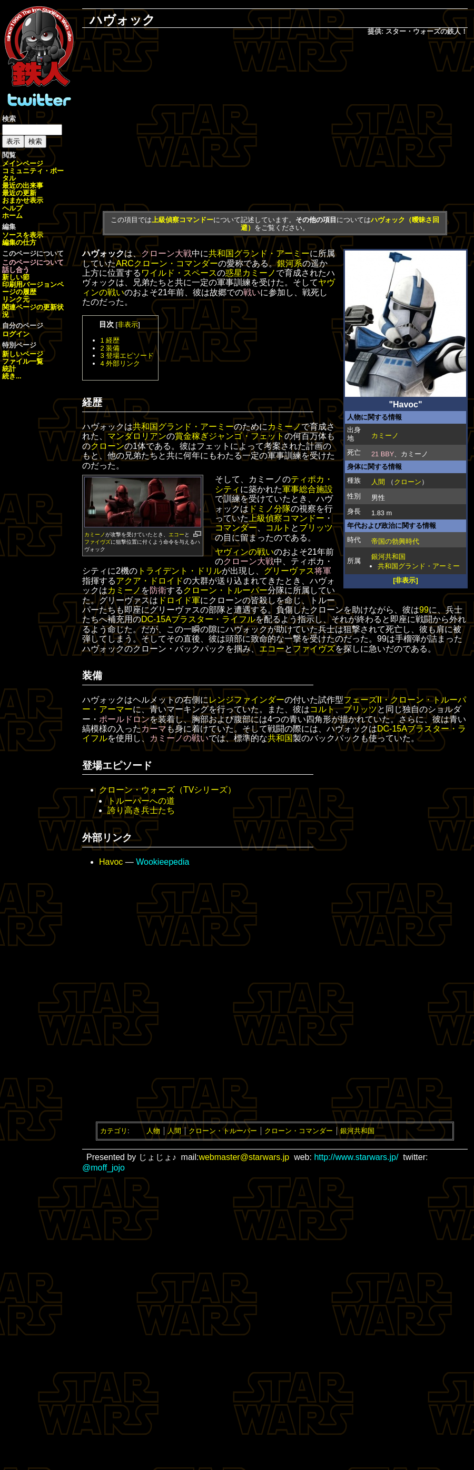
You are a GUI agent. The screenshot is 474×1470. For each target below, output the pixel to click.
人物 (153, 1131)
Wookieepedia (162, 861)
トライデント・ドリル (179, 570)
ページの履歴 (33, 288)
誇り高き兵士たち (141, 810)
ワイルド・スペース (179, 272)
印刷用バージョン (29, 284)
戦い (251, 292)
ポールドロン (124, 719)
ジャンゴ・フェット (246, 436)
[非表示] (405, 580)
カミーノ (385, 435)
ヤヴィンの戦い (244, 551)
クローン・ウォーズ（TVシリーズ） (167, 789)
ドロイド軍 (179, 600)
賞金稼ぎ (192, 436)
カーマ (153, 728)
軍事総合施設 (307, 489)
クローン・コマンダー (176, 263)
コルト (278, 527)
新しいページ (22, 354)
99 (424, 609)
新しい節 (15, 277)
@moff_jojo (103, 1167)
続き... (12, 376)
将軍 (322, 570)
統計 (9, 369)
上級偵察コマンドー (182, 220)
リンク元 (15, 299)
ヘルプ (12, 208)
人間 (378, 482)
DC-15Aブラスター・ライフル (198, 619)
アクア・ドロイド (149, 580)
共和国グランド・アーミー (419, 566)
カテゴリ (113, 1131)
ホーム (12, 215)
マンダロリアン (136, 436)
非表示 (127, 324)
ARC (125, 263)
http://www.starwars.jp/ (356, 1157)
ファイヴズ (97, 542)
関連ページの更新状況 (33, 310)
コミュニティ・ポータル (33, 174)
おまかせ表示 (22, 200)
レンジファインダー (246, 699)
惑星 (233, 272)
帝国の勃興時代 (395, 541)
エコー (176, 534)
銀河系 (289, 263)
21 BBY (382, 454)
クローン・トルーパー (225, 590)
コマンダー (236, 527)
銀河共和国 (388, 557)
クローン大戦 (166, 253)
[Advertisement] (274, 121)
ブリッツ (316, 527)
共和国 (280, 738)
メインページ (22, 163)
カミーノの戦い (179, 738)
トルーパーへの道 (141, 800)
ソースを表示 (22, 235)
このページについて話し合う (33, 266)
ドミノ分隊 (270, 508)
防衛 (158, 590)
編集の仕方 (19, 242)
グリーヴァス (289, 570)
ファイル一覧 (22, 361)
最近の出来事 (22, 185)
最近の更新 (19, 193)
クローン (407, 482)
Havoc (111, 861)
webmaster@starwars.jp (244, 1157)
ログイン (15, 334)
